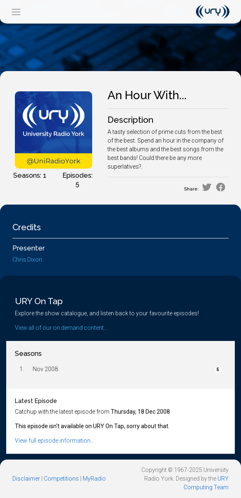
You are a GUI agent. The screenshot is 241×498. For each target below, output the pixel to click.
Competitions (61, 478)
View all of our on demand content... (61, 327)
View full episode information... (54, 440)
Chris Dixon (27, 259)
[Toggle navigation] (16, 11)
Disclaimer (26, 478)
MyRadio (94, 478)
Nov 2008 (45, 369)
